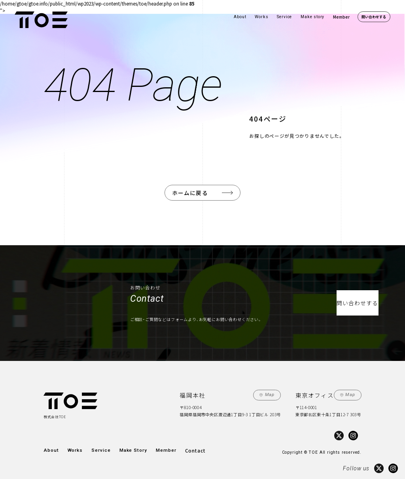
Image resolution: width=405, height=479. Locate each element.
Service (284, 17)
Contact (184, 447)
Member (341, 17)
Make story (312, 17)
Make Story (126, 447)
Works (261, 17)
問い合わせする (373, 16)
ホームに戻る (190, 191)
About (240, 17)
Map (271, 393)
